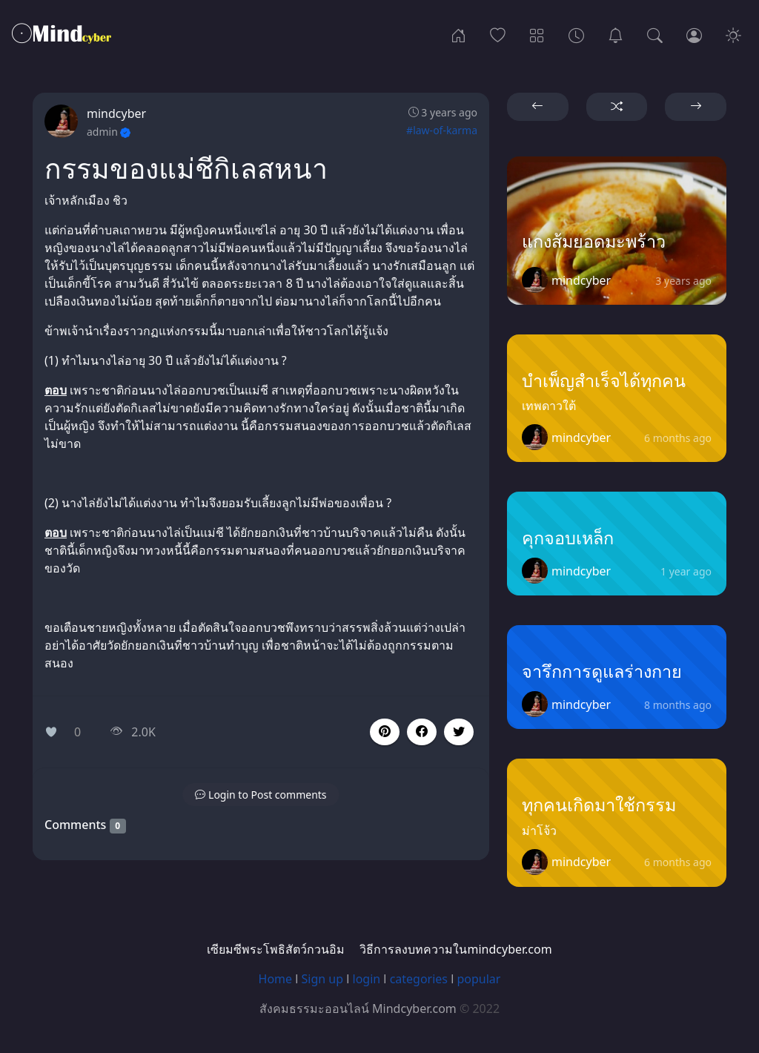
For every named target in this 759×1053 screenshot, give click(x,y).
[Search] (655, 34)
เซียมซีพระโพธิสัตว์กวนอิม (276, 949)
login (367, 979)
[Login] (694, 34)
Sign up (323, 979)
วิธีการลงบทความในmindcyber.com (455, 949)
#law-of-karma (441, 130)
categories (419, 979)
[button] (422, 732)
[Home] (458, 34)
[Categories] (537, 34)
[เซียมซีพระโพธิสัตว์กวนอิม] (615, 34)
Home (276, 979)
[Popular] (497, 34)
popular (478, 979)
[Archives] (576, 34)
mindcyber (116, 113)
